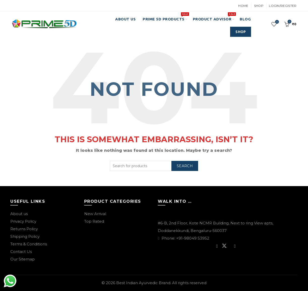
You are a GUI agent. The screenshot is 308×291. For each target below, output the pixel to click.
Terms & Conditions (28, 244)
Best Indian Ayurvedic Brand (143, 282)
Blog (245, 19)
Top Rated (94, 221)
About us (19, 213)
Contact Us (21, 251)
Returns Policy (24, 228)
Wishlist (276, 22)
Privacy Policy (23, 221)
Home (243, 6)
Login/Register (282, 6)
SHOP (240, 32)
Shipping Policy (25, 236)
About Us (125, 19)
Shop (258, 6)
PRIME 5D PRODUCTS (165, 16)
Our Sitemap (22, 259)
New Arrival (95, 213)
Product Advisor (214, 16)
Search (185, 166)
